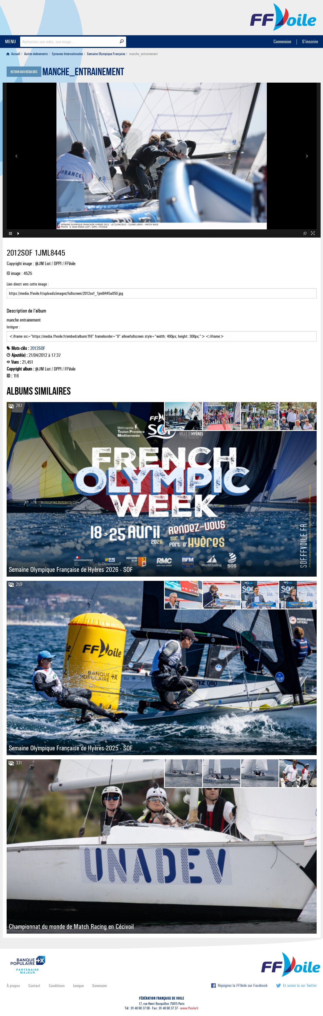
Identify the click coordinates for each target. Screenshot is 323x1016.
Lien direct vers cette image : (162, 290)
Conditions (57, 985)
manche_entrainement (83, 73)
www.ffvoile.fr (189, 1008)
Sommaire (99, 985)
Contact (34, 985)
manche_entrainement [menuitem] (143, 54)
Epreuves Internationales (67, 54)
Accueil (13, 54)
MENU (10, 41)
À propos (13, 985)
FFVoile (283, 17)
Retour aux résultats (24, 72)
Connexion (282, 41)
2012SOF (37, 348)
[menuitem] (14, 54)
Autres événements (36, 54)
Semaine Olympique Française (106, 54)
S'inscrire (310, 41)
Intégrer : (162, 332)
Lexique (78, 985)
